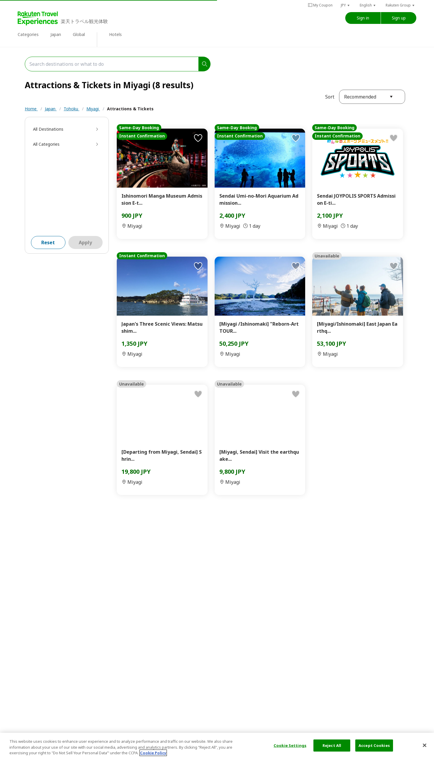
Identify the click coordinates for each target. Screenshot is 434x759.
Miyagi (93, 109)
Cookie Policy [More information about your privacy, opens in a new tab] (153, 752)
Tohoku (71, 109)
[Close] (424, 745)
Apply (85, 257)
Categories (28, 34)
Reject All (332, 745)
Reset (48, 257)
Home (31, 109)
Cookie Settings (290, 745)
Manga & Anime (117, 120)
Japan (55, 34)
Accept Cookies (374, 745)
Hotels (115, 34)
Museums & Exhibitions (166, 120)
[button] (345, 5)
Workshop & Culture (219, 120)
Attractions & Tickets (130, 109)
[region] (217, 746)
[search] (205, 64)
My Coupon (320, 5)
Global (79, 34)
